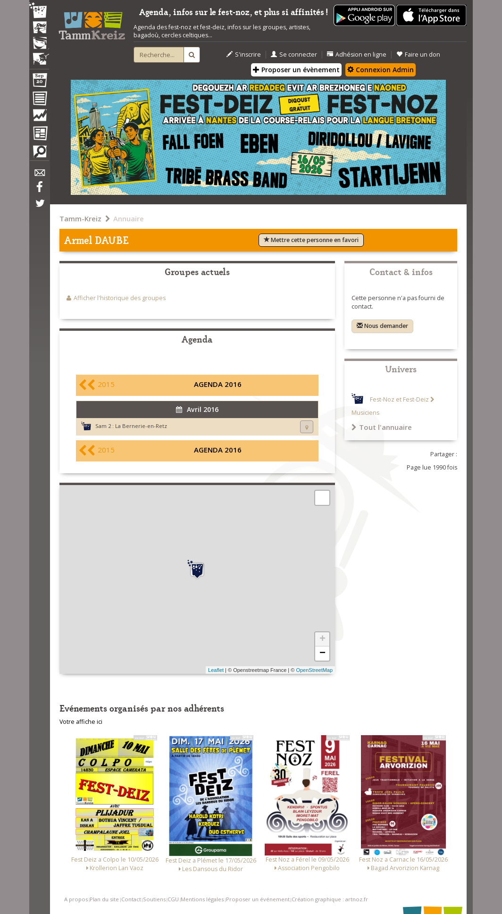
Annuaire (128, 218)
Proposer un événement (258, 899)
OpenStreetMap (314, 670)
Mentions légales (202, 899)
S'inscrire (243, 54)
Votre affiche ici (80, 722)
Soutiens (154, 899)
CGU (173, 899)
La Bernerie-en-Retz (141, 425)
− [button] (322, 653)
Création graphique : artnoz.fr (330, 899)
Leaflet (216, 670)
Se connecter (294, 54)
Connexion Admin (380, 69)
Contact (131, 899)
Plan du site (104, 899)
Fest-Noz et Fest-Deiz (399, 399)
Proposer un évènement (296, 69)
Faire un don (418, 54)
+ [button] (322, 639)
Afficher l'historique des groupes (120, 298)
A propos (76, 899)
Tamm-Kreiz (80, 218)
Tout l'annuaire (381, 427)
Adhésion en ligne (356, 54)
